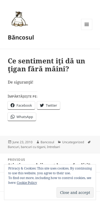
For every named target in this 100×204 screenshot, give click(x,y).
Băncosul (21, 37)
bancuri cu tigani (33, 147)
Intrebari (53, 147)
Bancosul (47, 142)
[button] (19, 19)
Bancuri (13, 147)
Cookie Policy (27, 182)
